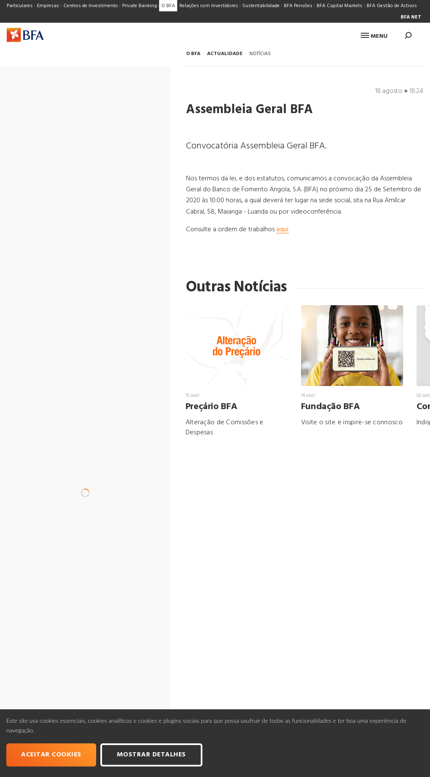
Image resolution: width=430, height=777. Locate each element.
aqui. (282, 229)
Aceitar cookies (51, 754)
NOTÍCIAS (260, 54)
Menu (374, 36)
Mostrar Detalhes (151, 754)
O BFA (193, 54)
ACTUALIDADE (225, 54)
